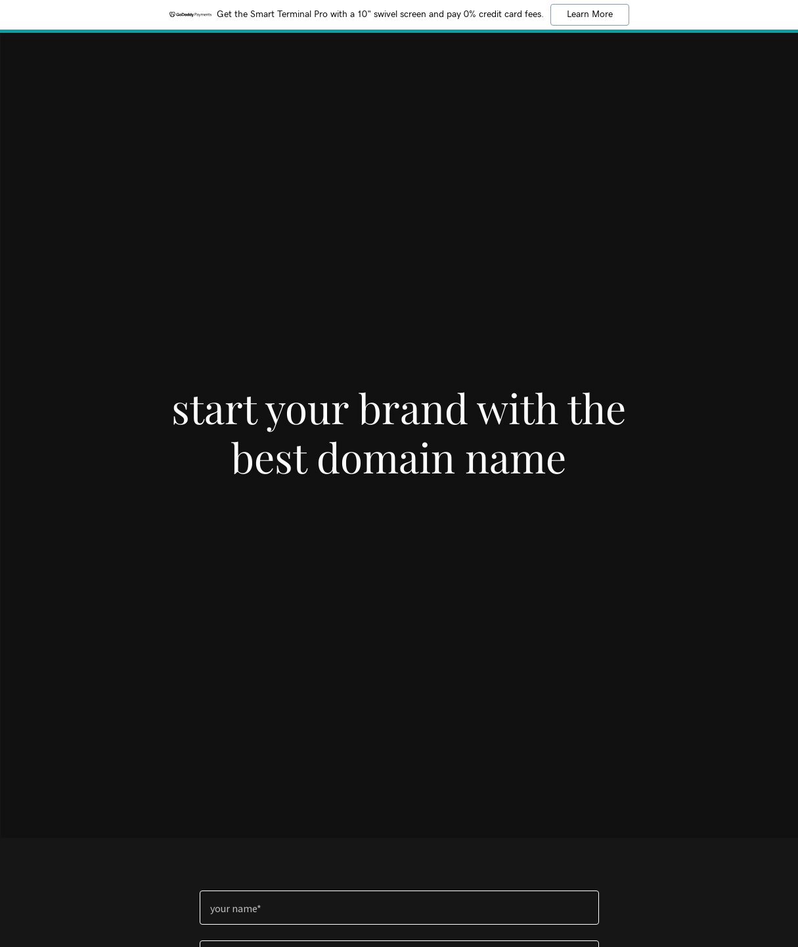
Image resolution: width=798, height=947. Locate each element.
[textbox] (399, 908)
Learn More (590, 14)
